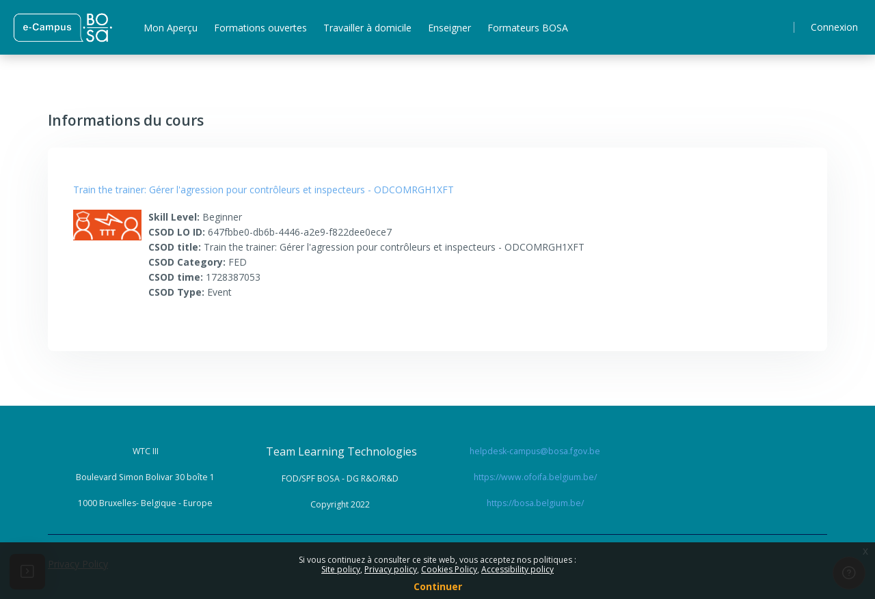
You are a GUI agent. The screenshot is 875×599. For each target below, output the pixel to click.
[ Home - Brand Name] (62, 27)
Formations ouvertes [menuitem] (260, 27)
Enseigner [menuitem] (449, 27)
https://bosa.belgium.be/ (535, 503)
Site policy (340, 569)
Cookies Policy (449, 569)
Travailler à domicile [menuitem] (367, 27)
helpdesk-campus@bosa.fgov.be (535, 451)
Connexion (834, 26)
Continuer (438, 586)
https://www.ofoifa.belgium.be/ (535, 477)
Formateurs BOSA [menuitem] (527, 27)
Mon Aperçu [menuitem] (171, 27)
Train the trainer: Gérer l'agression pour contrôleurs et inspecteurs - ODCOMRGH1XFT (263, 189)
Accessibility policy (517, 569)
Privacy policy (390, 569)
